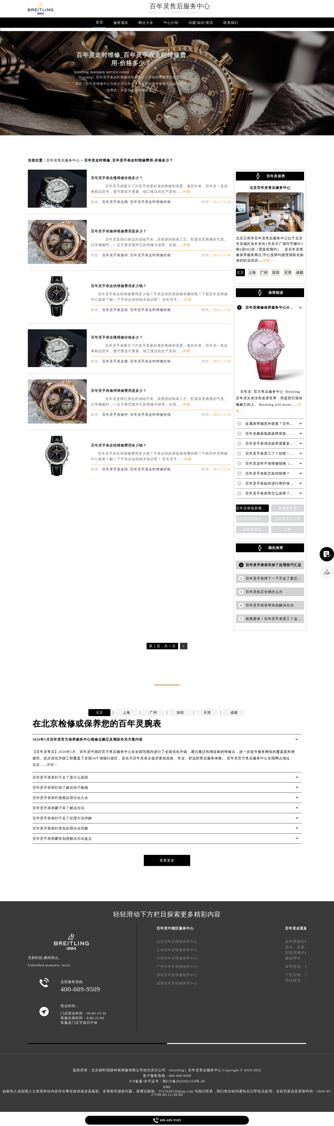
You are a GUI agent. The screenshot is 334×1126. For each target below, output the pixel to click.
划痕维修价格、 (299, 953)
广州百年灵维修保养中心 (177, 966)
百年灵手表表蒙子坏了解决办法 (58, 808)
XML (167, 1087)
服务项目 (120, 23)
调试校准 (293, 980)
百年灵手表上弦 (288, 519)
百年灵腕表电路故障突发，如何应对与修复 (280, 433)
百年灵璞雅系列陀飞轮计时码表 (252, 519)
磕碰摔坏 (293, 958)
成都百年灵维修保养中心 (177, 983)
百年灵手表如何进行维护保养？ (271, 483)
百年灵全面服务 (298, 928)
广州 (264, 272)
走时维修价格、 (299, 941)
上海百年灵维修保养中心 (177, 950)
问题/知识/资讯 (201, 23)
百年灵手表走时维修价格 (150, 202)
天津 (288, 272)
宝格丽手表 (287, 508)
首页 (99, 22)
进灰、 (291, 947)
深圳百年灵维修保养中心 (177, 975)
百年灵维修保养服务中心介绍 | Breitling (278, 307)
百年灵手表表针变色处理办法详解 (60, 828)
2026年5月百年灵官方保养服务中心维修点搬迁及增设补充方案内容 (87, 739)
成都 (299, 272)
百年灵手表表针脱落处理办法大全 (60, 798)
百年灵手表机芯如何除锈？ (267, 473)
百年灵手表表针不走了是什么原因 (60, 777)
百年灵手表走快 (115, 310)
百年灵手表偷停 (115, 255)
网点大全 (145, 23)
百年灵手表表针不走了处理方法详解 (62, 818)
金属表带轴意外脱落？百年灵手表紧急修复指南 (284, 423)
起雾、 (303, 947)
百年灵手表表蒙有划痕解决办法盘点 (62, 839)
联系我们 (230, 23)
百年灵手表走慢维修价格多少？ (117, 178)
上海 (252, 272)
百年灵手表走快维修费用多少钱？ (119, 286)
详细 (186, 191)
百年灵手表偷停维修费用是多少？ (119, 231)
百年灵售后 (252, 529)
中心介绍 (171, 23)
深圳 (275, 272)
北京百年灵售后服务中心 (270, 188)
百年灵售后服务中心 (180, 6)
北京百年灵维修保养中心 (177, 941)
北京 (240, 272)
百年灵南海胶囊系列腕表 (252, 508)
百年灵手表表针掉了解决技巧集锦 (60, 788)
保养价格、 (295, 966)
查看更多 (167, 860)
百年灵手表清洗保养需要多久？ (271, 443)
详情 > (268, 260)
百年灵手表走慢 (115, 202)
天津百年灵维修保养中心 (177, 958)
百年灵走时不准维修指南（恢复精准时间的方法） (286, 463)
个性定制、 (295, 975)
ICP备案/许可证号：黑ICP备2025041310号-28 (167, 1081)
